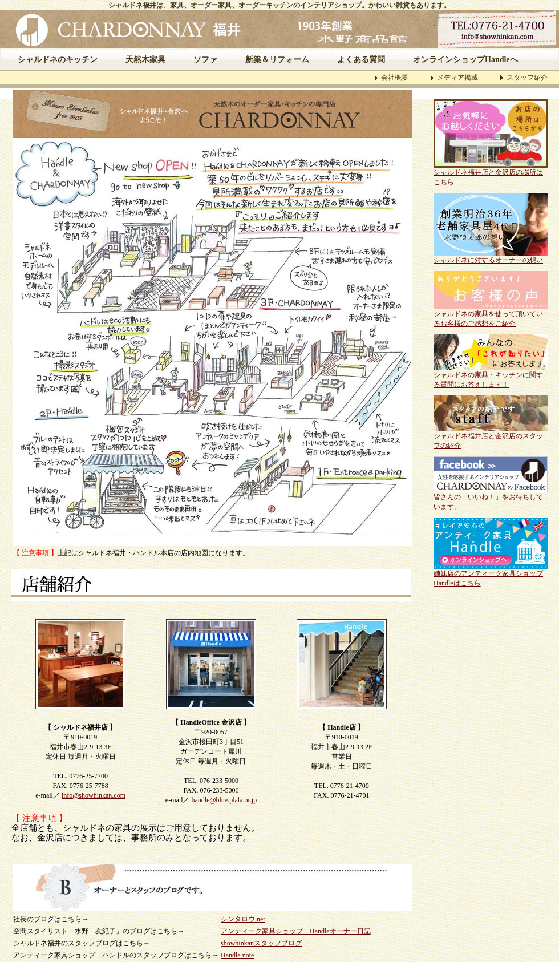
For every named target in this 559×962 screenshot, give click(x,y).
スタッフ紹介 (527, 78)
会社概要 (394, 78)
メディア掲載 (457, 78)
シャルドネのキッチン (58, 59)
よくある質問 (361, 59)
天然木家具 (145, 59)
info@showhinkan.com (93, 795)
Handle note (237, 955)
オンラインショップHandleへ (465, 59)
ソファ (205, 59)
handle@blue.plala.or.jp (224, 800)
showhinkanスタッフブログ (261, 943)
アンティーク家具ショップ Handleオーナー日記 (296, 931)
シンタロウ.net (243, 919)
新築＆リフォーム (277, 59)
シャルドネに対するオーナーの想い (488, 260)
